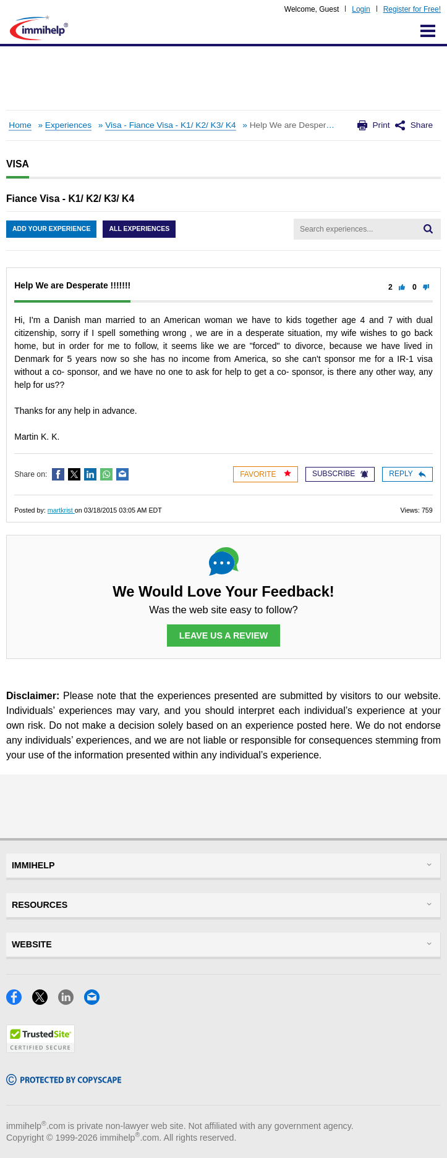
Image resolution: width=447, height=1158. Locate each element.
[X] (45, 1000)
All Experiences (139, 228)
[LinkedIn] (71, 1000)
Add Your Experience (51, 228)
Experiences (68, 125)
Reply (407, 473)
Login (361, 9)
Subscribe (340, 473)
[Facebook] (19, 1000)
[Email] (95, 1000)
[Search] (428, 229)
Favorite (265, 474)
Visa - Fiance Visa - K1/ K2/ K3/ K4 (170, 125)
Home (20, 125)
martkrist (61, 510)
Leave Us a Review (223, 635)
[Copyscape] (63, 1081)
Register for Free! (412, 9)
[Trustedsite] (40, 1049)
